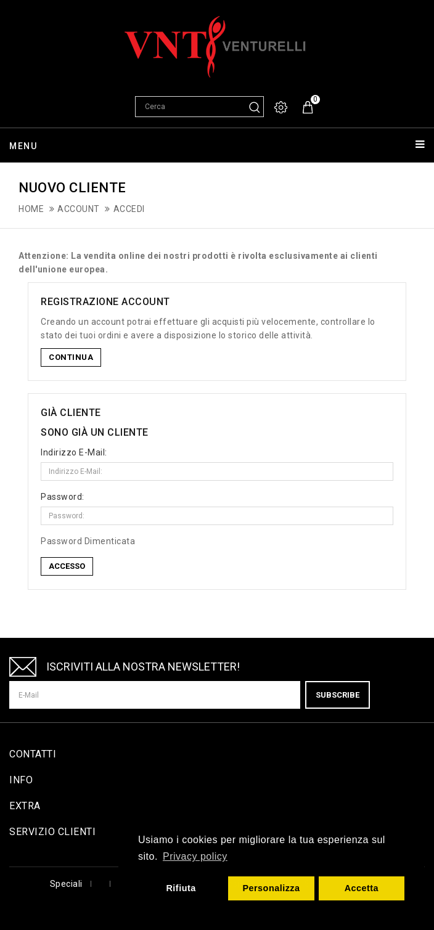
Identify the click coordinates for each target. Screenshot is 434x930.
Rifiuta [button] (180, 888)
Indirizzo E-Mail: (74, 452)
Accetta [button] (362, 888)
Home (31, 209)
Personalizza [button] (271, 888)
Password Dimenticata (88, 541)
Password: (62, 497)
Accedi (129, 209)
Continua (71, 357)
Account (78, 209)
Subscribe (337, 695)
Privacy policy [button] (195, 856)
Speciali (66, 884)
